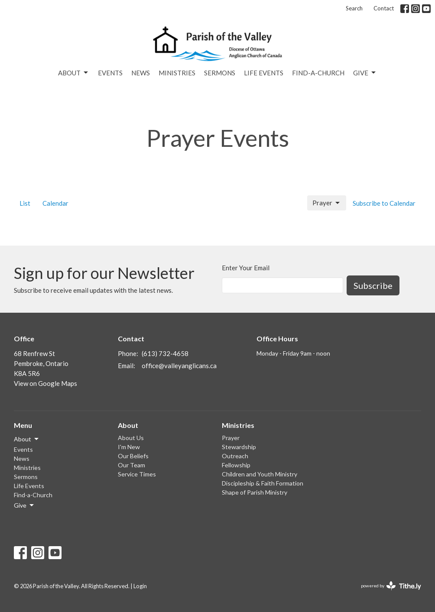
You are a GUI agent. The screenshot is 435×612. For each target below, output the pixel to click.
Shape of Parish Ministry (254, 492)
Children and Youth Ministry (259, 474)
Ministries (177, 73)
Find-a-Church (318, 73)
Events (110, 73)
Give (365, 72)
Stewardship (239, 446)
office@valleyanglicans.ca (179, 365)
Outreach (235, 456)
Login (140, 586)
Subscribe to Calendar (384, 203)
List (24, 203)
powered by (391, 585)
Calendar (55, 203)
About (73, 72)
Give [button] (24, 505)
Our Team (131, 465)
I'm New (129, 446)
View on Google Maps (45, 383)
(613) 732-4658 (165, 353)
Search (354, 8)
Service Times (137, 474)
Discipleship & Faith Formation (262, 483)
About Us (131, 437)
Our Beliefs (133, 456)
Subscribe (373, 285)
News (140, 73)
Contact (383, 8)
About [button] (27, 439)
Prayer (326, 203)
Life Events (263, 73)
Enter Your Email (245, 268)
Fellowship (236, 465)
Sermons (219, 73)
